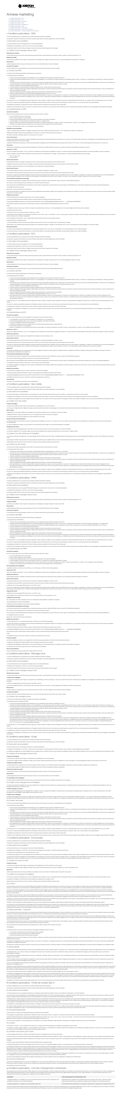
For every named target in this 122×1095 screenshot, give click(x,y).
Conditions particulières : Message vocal (19, 24)
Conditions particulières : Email (17, 26)
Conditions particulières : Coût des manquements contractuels (24, 30)
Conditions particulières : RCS (17, 19)
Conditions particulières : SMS (17, 18)
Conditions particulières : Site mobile (18, 21)
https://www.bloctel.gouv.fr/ (16, 722)
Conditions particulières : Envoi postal (18, 27)
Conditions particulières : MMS (17, 23)
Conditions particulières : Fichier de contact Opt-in (21, 29)
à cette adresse (52, 93)
